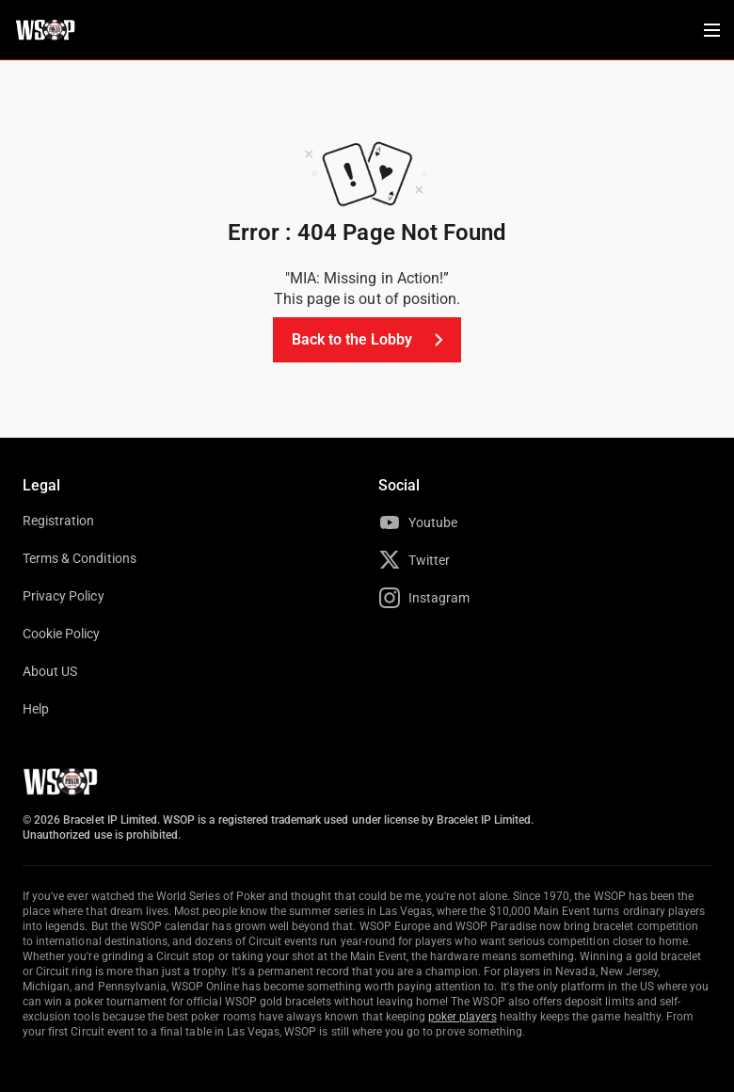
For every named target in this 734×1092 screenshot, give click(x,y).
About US (50, 671)
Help (36, 708)
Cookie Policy (62, 633)
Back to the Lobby (371, 340)
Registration (58, 520)
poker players (462, 1016)
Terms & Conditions (79, 558)
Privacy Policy (63, 595)
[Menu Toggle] (711, 30)
